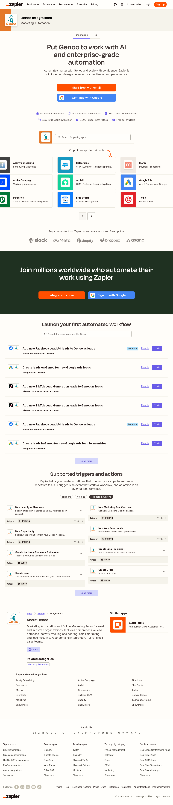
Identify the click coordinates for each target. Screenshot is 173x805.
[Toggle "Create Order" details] (128, 571)
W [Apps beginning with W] (127, 733)
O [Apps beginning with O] (95, 733)
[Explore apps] (122, 4)
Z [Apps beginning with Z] (139, 733)
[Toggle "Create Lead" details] (45, 574)
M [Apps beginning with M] (86, 733)
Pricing (59, 787)
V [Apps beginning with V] (123, 733)
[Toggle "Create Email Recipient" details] (128, 550)
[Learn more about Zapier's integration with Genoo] (13, 618)
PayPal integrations (12, 765)
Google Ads (84, 690)
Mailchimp (21, 700)
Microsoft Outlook (81, 765)
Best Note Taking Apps (151, 765)
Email (107, 760)
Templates (126, 787)
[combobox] (93, 137)
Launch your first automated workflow (86, 324)
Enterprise (114, 787)
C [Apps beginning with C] (47, 733)
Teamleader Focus (141, 700)
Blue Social (137, 685)
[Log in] (148, 4)
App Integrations (142, 787)
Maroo (19, 690)
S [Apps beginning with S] (111, 733)
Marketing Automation (35, 23)
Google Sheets (139, 695)
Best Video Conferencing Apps (155, 750)
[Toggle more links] (31, 704)
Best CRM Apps (147, 760)
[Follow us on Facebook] (16, 787)
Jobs (103, 787)
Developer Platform (81, 787)
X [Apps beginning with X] (131, 733)
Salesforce (21, 685)
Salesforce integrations (14, 755)
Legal (157, 796)
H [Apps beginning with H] (67, 733)
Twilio (135, 690)
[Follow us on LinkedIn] (22, 787)
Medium (77, 770)
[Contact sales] (134, 4)
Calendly (77, 755)
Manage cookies (144, 796)
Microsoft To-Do (80, 760)
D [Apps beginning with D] (51, 733)
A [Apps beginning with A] (39, 733)
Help (33, 649)
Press (96, 787)
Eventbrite (21, 695)
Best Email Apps (148, 755)
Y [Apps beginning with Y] (135, 733)
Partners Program (161, 787)
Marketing (109, 770)
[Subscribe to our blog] (39, 787)
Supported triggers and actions (86, 474)
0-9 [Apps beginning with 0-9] (34, 733)
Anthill (81, 685)
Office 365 (49, 770)
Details (145, 348)
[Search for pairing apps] (96, 137)
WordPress (49, 765)
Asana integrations (12, 770)
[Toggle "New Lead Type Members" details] (45, 510)
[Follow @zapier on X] (28, 787)
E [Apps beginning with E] (55, 733)
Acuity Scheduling (25, 680)
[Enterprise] (82, 4)
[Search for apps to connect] (89, 334)
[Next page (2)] (91, 216)
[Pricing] (94, 4)
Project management (115, 750)
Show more (8, 775)
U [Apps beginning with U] (119, 733)
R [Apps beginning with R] (107, 733)
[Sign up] (160, 4)
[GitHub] (115, 4)
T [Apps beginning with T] (115, 733)
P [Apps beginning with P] (99, 733)
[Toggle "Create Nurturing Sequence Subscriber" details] (45, 554)
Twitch (76, 750)
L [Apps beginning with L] (82, 733)
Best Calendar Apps (149, 770)
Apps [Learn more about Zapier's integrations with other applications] (29, 613)
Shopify (82, 700)
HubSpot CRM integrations (16, 760)
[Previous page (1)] (82, 216)
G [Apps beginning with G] (63, 733)
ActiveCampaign (86, 680)
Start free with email (86, 87)
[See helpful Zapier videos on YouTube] (33, 787)
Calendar (109, 755)
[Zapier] (14, 4)
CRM (107, 765)
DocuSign (48, 760)
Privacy (166, 796)
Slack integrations (12, 750)
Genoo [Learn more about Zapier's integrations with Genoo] (41, 613)
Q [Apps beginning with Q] (103, 733)
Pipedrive (137, 680)
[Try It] (45, 521)
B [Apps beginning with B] (43, 733)
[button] (86, 98)
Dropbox (48, 750)
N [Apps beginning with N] (90, 733)
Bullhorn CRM (85, 695)
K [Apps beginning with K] (78, 733)
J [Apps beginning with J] (74, 733)
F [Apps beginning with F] (59, 733)
